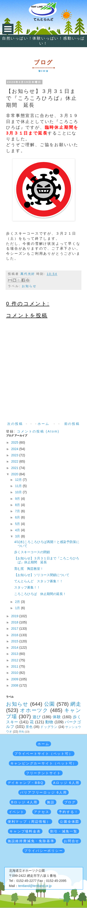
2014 (15, 647)
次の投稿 (15, 424)
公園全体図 (69, 821)
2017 (15, 628)
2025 (15, 442)
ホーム (43, 424)
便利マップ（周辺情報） (29, 821)
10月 (19, 492)
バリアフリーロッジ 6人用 (43, 792)
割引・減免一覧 (63, 831)
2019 (15, 616)
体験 (57, 717)
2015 (15, 641)
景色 (29, 727)
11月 (19, 486)
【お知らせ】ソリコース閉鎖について (41, 575)
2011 (15, 666)
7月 (18, 511)
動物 (49, 722)
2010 (15, 673)
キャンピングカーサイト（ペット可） (43, 763)
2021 (15, 468)
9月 (18, 498)
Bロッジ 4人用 (24, 802)
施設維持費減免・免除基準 (31, 841)
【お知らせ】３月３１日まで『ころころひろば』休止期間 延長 (46, 560)
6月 (18, 517)
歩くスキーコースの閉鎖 (32, 552)
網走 (75, 704)
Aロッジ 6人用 (66, 783)
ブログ (70, 802)
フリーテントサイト (43, 773)
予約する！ (68, 812)
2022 (15, 461)
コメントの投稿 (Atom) (38, 431)
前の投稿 (72, 424)
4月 (18, 530)
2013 (15, 654)
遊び (36, 717)
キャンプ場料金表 (25, 831)
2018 (15, 622)
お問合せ (71, 841)
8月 (18, 505)
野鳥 (21, 731)
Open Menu (7, 29)
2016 (15, 635)
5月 (18, 524)
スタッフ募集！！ (27, 587)
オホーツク (34, 710)
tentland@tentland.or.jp (35, 886)
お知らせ (29, 286)
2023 (15, 455)
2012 (15, 660)
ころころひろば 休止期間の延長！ (40, 594)
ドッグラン (48, 727)
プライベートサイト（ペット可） (43, 753)
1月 (18, 608)
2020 (15, 474)
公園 (49, 704)
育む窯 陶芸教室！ (28, 569)
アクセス (41, 812)
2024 (15, 449)
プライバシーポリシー (43, 851)
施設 (51, 802)
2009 (15, 679)
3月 (18, 536)
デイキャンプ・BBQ (26, 783)
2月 (18, 602)
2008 (15, 685)
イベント (16, 812)
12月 (19, 480)
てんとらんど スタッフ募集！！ (38, 581)
